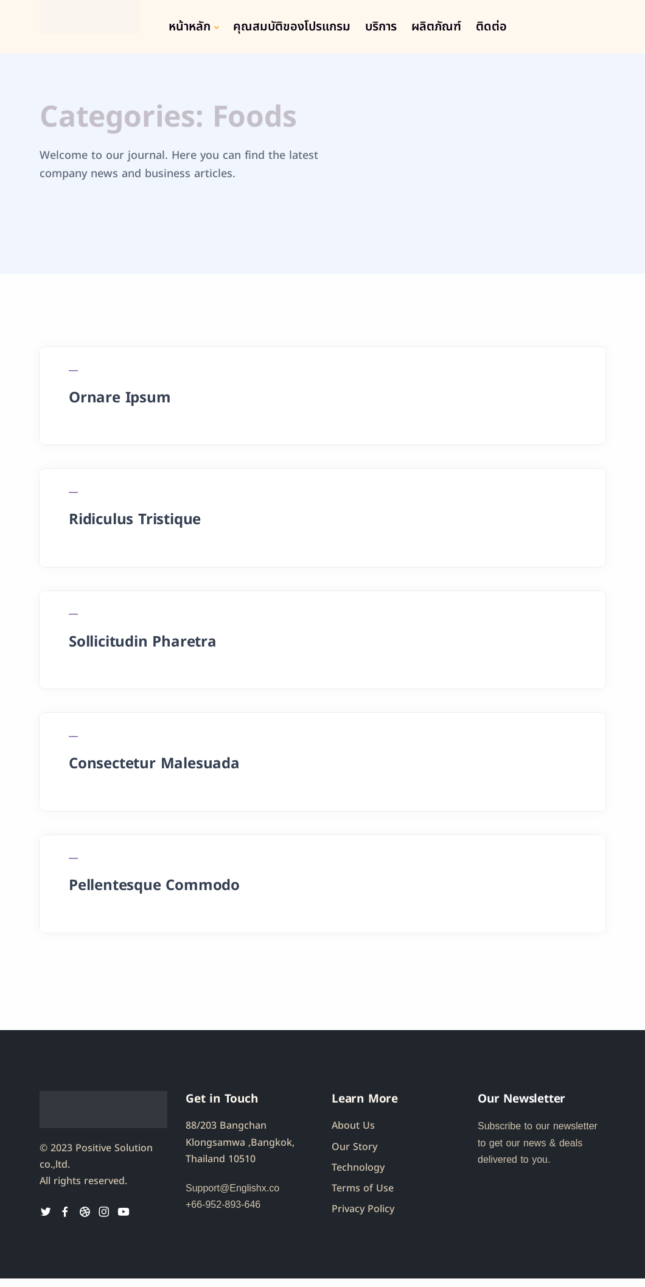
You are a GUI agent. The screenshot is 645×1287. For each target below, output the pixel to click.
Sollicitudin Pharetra (144, 647)
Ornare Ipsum (121, 399)
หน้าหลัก (190, 27)
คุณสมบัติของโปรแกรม (291, 27)
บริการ (381, 27)
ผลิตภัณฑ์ (436, 27)
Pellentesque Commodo (155, 894)
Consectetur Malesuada (155, 770)
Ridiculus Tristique (136, 522)
